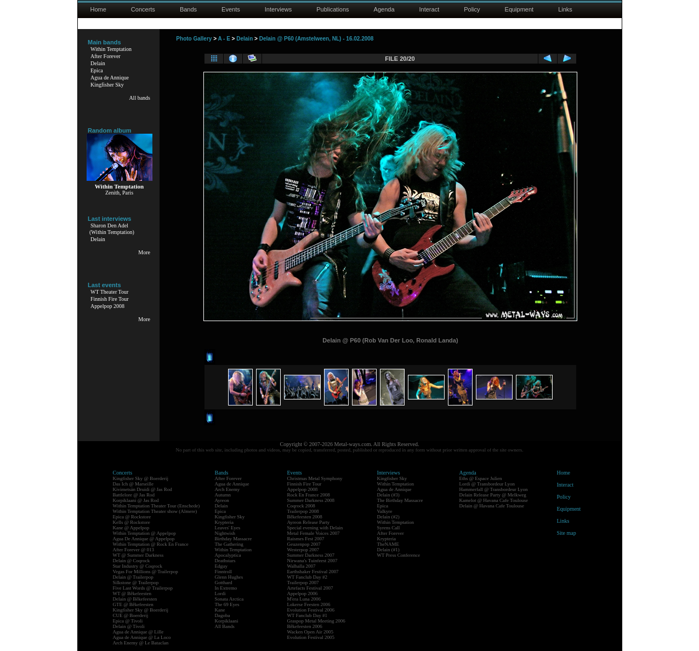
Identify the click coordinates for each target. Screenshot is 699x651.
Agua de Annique (109, 78)
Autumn (223, 495)
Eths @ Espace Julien (480, 478)
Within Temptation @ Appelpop (144, 533)
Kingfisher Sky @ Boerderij (141, 478)
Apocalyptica (228, 555)
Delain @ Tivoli (129, 626)
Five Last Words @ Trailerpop (143, 588)
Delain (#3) (388, 495)
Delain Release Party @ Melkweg (492, 495)
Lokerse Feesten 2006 (309, 604)
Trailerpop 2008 (303, 511)
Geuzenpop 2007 (304, 544)
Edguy (221, 566)
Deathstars (225, 560)
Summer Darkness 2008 (311, 500)
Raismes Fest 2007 (306, 538)
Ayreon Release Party (308, 522)
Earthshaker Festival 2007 (313, 571)
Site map (566, 533)
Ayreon (222, 500)
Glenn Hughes (229, 577)
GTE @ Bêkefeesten (133, 604)
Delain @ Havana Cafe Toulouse (491, 506)
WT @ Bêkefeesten (132, 593)
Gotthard (223, 582)
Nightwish (225, 533)
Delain (97, 63)
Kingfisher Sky (107, 85)
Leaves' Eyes (228, 527)
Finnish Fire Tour (109, 299)
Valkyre (385, 511)
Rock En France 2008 (308, 495)
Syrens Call (388, 527)
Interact (429, 9)
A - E (224, 39)
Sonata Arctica (229, 599)
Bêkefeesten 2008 (304, 516)
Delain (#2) (388, 516)
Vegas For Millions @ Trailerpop (145, 571)
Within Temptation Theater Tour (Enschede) (156, 506)
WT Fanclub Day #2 (307, 577)
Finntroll (223, 571)
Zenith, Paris (119, 193)
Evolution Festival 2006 (311, 610)
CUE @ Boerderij (131, 615)
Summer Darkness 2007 (311, 555)
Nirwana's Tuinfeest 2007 (312, 560)
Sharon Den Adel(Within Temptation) (111, 228)
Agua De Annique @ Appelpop (144, 538)
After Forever (105, 56)
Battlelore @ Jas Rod (134, 495)
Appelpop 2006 (302, 593)
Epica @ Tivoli (128, 621)
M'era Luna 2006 (304, 599)
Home (98, 9)
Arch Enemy (227, 489)
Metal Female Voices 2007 (313, 533)
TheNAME (388, 544)
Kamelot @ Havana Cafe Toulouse (493, 500)
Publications (332, 9)
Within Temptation (111, 49)
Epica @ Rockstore (132, 516)
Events (230, 9)
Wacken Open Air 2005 (310, 632)
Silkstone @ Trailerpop (136, 582)
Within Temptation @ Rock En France (151, 544)
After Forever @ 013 (134, 549)
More (144, 252)
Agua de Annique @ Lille (138, 632)
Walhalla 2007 (301, 566)
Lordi (220, 593)
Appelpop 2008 (107, 306)
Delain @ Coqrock (131, 560)
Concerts (143, 9)
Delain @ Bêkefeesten (135, 599)
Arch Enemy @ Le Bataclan (141, 643)
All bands (139, 98)
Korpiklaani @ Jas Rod (136, 500)
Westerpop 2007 (303, 549)
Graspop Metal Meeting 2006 (316, 621)
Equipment (519, 9)
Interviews (278, 9)
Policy (472, 9)
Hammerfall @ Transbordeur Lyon (493, 489)
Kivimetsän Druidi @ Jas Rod (142, 489)
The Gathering (229, 544)
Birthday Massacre (233, 538)
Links (565, 9)
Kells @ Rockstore (131, 522)
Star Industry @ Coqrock (138, 566)
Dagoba (222, 615)
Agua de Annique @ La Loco (142, 637)
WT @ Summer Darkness (138, 555)
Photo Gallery (194, 39)
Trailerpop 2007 (303, 582)
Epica (96, 70)
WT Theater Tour (109, 292)
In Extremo (226, 588)
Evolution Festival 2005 (311, 637)
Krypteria (224, 522)
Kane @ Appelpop (131, 527)
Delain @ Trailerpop (133, 577)
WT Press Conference (398, 555)
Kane (220, 610)
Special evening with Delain (315, 527)
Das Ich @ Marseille (133, 484)
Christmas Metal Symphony (315, 478)
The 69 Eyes (227, 604)
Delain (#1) (388, 549)
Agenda (384, 9)
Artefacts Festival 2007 (310, 588)
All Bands (225, 626)
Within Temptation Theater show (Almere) (155, 511)
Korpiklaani (226, 621)
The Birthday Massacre (400, 500)
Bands (188, 9)
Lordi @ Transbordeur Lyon (487, 484)
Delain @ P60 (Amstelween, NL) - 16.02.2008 (316, 39)
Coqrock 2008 (301, 506)
